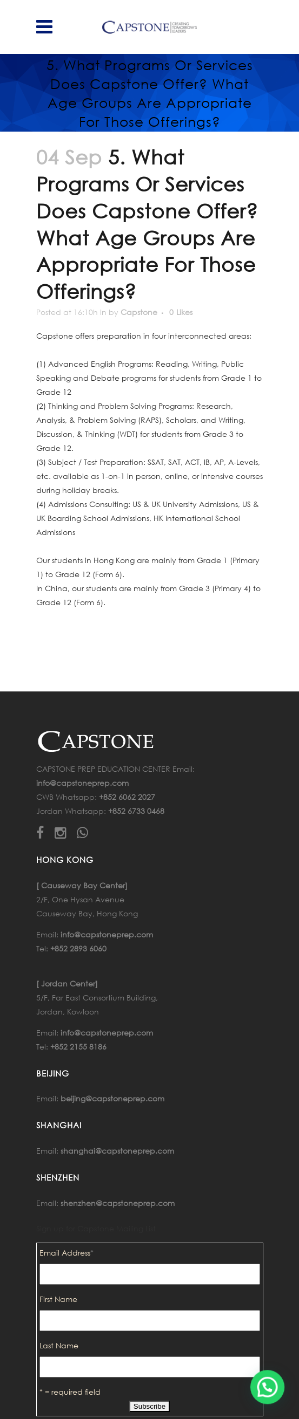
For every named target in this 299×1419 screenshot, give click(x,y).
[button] (267, 1387)
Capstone (139, 312)
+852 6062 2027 (127, 797)
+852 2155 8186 (78, 1046)
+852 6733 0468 (136, 811)
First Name (58, 1299)
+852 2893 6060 (78, 948)
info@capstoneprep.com (82, 783)
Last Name (58, 1345)
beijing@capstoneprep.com (112, 1098)
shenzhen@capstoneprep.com (118, 1203)
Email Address (66, 1252)
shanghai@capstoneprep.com (117, 1151)
